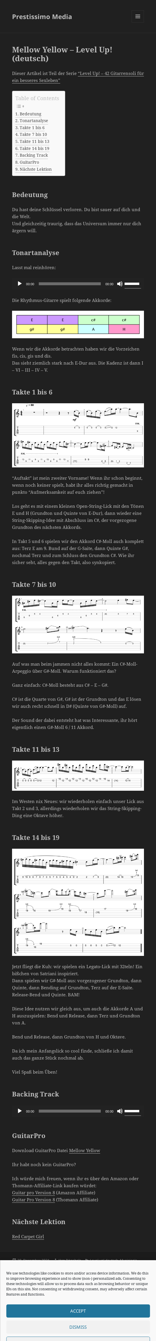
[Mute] (120, 284)
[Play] (20, 284)
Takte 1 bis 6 (32, 127)
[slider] (69, 283)
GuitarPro (29, 162)
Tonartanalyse (34, 120)
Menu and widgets (138, 22)
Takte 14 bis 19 (34, 148)
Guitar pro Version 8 (33, 1192)
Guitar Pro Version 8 (33, 1199)
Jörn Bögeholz (69, 1260)
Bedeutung (30, 114)
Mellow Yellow (84, 1150)
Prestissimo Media (42, 16)
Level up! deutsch (104, 1260)
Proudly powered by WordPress (61, 1332)
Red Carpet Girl (28, 1236)
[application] (78, 284)
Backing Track (34, 155)
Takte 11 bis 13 (34, 141)
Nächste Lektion (36, 169)
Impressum (21, 1332)
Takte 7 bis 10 (33, 134)
